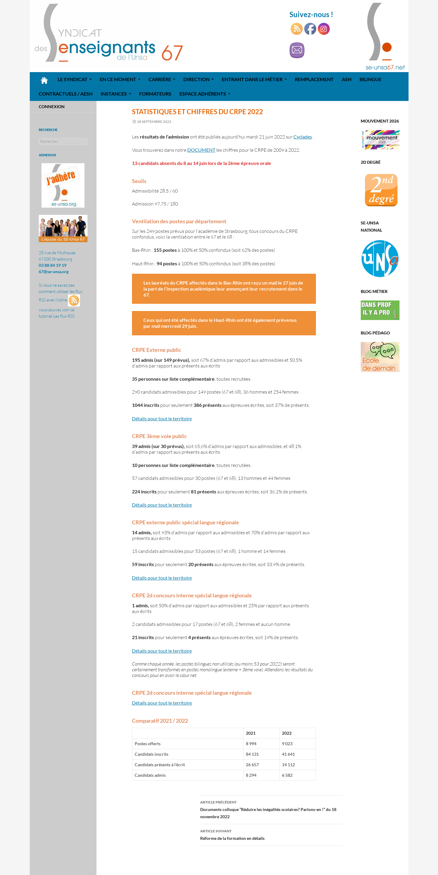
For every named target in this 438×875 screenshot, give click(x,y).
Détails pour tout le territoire (162, 418)
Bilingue (370, 79)
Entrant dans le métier (252, 79)
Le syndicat (72, 79)
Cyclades (302, 136)
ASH (346, 79)
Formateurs (155, 93)
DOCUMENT (201, 150)
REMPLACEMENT (314, 79)
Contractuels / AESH (66, 93)
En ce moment (118, 79)
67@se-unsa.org (54, 271)
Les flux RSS (64, 316)
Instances (114, 93)
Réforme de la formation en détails (271, 834)
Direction (196, 79)
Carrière (160, 79)
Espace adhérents (202, 93)
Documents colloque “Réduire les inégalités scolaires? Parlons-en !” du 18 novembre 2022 (271, 809)
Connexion (52, 106)
